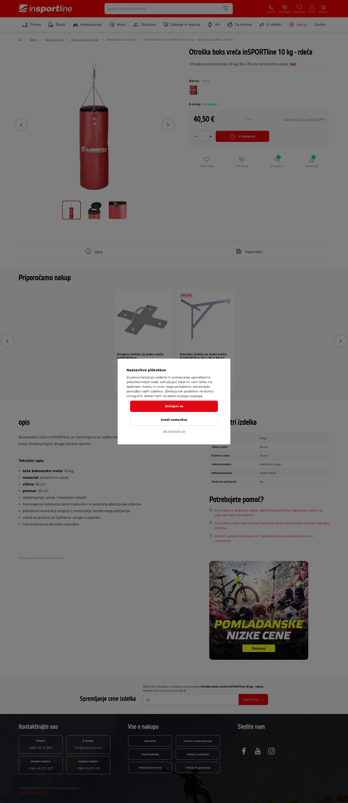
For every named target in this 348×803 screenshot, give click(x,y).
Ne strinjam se (174, 431)
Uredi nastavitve (174, 420)
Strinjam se (174, 406)
